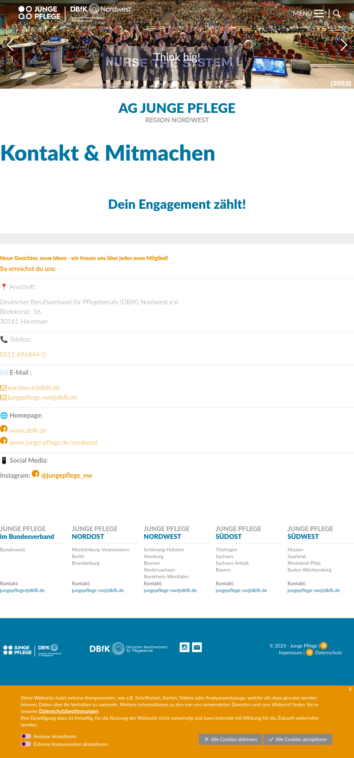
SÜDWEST (303, 536)
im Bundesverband (27, 536)
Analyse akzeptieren (55, 736)
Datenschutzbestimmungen (68, 711)
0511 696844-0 (23, 354)
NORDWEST (162, 536)
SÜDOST (229, 536)
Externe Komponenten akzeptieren (70, 744)
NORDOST (88, 536)
